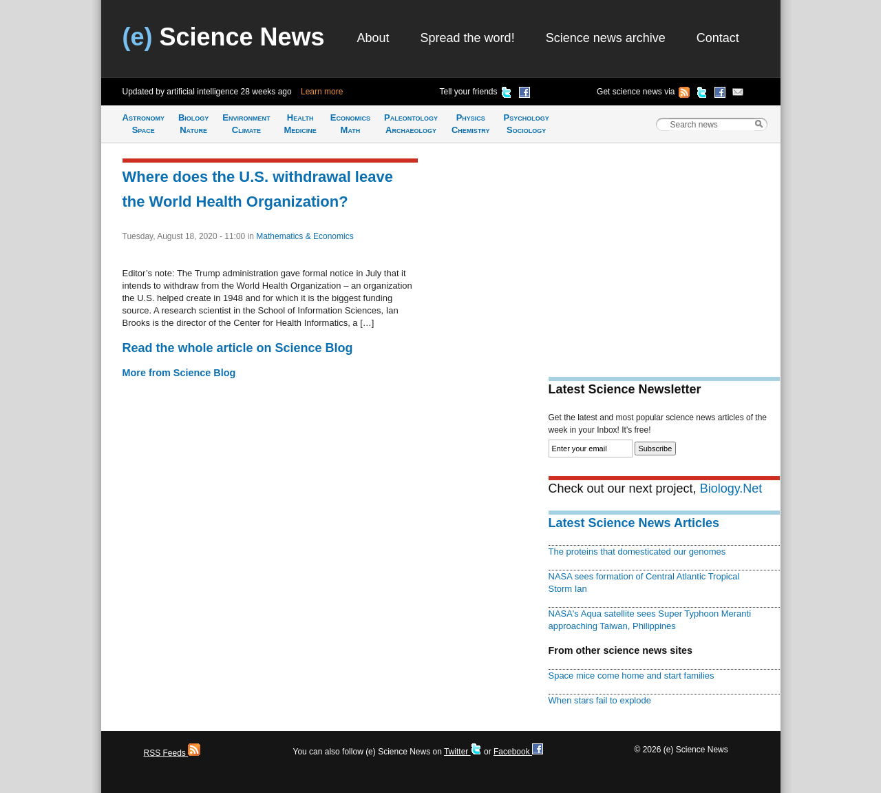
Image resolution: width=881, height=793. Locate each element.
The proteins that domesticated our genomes (637, 551)
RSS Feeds (172, 753)
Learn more (322, 91)
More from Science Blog (179, 372)
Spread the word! (468, 38)
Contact (718, 38)
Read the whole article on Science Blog (238, 348)
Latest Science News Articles (634, 523)
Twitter (463, 751)
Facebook (518, 751)
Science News (224, 37)
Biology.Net (731, 488)
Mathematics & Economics (304, 236)
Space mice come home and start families (631, 675)
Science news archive (606, 38)
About (373, 38)
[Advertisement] (664, 252)
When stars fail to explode (600, 700)
